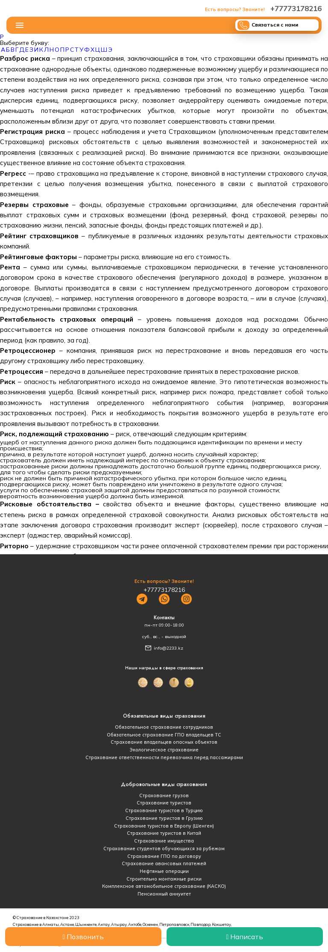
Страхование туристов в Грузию (164, 818)
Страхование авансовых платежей (164, 863)
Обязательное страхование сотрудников (164, 727)
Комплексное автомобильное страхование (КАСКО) (164, 886)
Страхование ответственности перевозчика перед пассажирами (164, 757)
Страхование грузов (164, 795)
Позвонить (83, 936)
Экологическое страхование (164, 750)
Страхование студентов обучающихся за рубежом (164, 848)
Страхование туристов (164, 803)
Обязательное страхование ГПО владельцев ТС (164, 735)
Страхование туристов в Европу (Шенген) (164, 826)
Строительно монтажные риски (164, 879)
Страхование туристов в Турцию (164, 810)
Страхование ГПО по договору (164, 856)
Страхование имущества (164, 841)
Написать (245, 936)
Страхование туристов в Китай (164, 833)
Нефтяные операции (164, 871)
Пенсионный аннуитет (164, 894)
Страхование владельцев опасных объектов (164, 742)
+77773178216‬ (263, 8)
